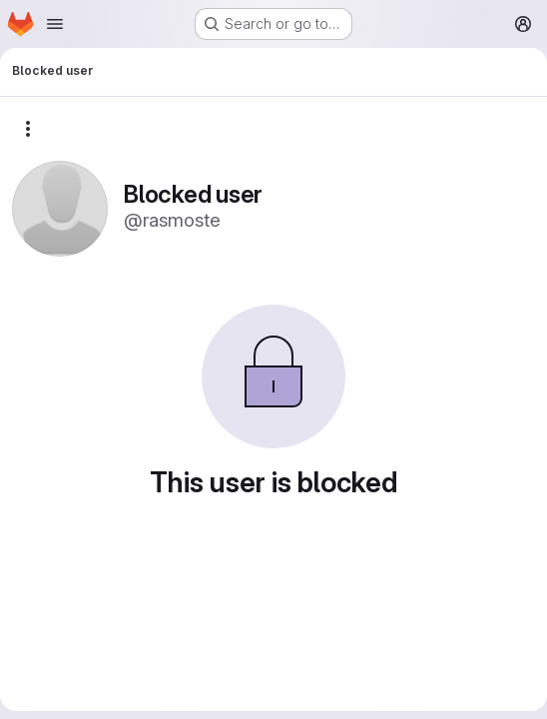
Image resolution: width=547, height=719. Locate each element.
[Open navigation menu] (55, 24)
